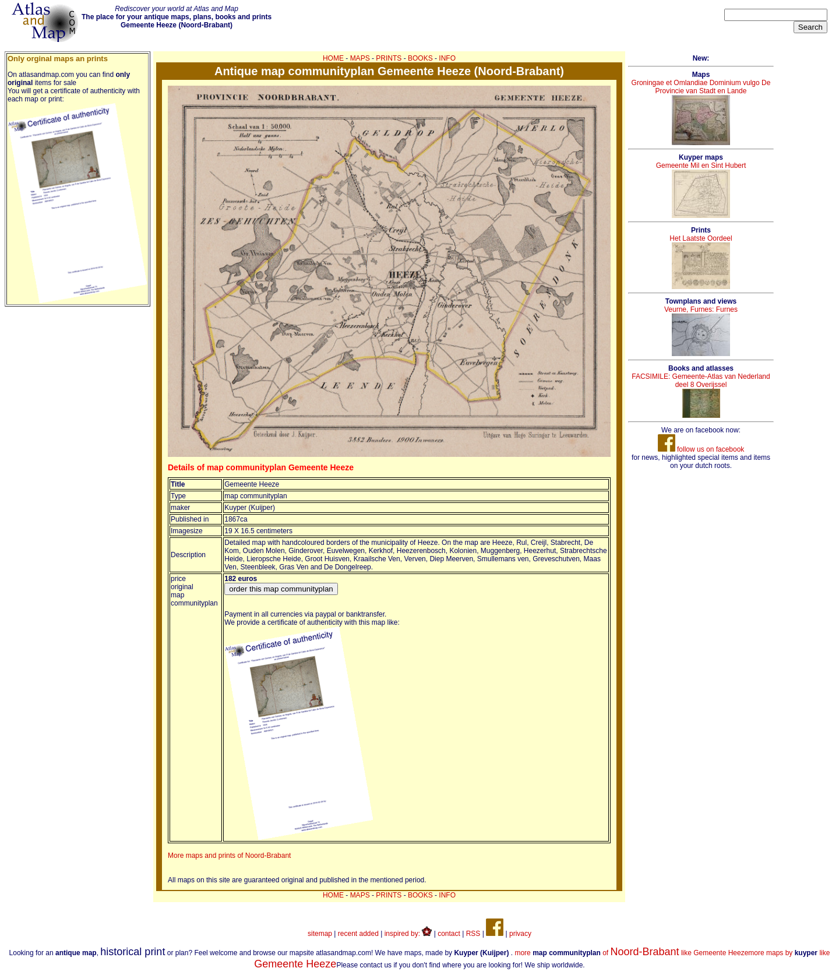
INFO (447, 58)
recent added (358, 934)
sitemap (320, 934)
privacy (520, 934)
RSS (473, 934)
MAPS (360, 58)
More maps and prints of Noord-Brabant (229, 855)
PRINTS (388, 58)
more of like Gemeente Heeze (631, 953)
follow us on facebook (701, 449)
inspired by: (408, 934)
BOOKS (420, 58)
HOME (333, 58)
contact (449, 934)
